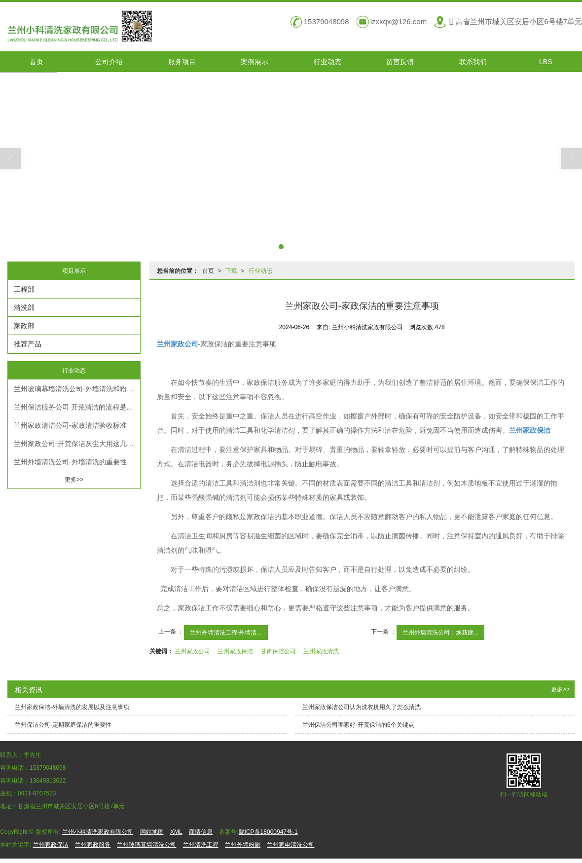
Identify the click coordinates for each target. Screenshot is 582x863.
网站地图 (152, 831)
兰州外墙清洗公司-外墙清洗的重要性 (70, 462)
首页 (36, 62)
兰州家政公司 (192, 651)
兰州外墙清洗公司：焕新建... (440, 632)
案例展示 (254, 62)
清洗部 (24, 307)
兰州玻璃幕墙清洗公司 (146, 844)
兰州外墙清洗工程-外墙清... (226, 632)
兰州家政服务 (92, 844)
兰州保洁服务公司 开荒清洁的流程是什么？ (77, 407)
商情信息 (201, 831)
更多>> (74, 479)
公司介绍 (109, 62)
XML (176, 831)
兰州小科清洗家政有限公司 (97, 831)
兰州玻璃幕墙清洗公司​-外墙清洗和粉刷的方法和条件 (77, 389)
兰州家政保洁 (235, 651)
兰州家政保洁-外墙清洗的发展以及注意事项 (72, 707)
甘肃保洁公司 (278, 651)
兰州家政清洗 (321, 651)
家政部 (24, 326)
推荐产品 (27, 344)
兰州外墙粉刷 (242, 844)
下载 (231, 270)
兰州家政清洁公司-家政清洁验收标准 (70, 425)
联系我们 (473, 62)
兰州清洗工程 (200, 844)
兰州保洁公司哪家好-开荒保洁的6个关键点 (358, 724)
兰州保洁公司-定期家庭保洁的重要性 (63, 724)
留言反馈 (400, 62)
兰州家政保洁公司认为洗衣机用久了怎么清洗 (361, 707)
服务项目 (182, 62)
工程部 (24, 289)
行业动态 (327, 62)
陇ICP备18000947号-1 (268, 831)
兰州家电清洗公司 (290, 844)
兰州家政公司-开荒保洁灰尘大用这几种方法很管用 (77, 444)
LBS (545, 62)
